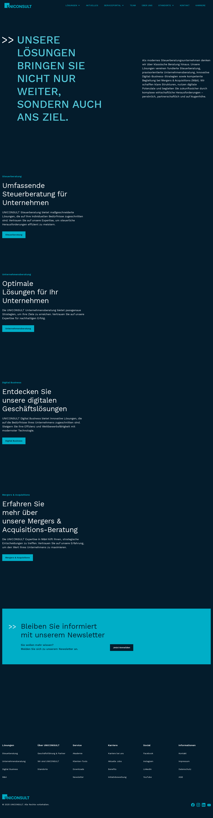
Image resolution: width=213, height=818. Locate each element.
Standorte (43, 769)
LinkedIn (147, 769)
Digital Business (13, 441)
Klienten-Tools (80, 761)
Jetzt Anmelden (121, 647)
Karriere (201, 5)
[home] (18, 5)
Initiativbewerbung (117, 777)
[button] (73, 5)
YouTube (147, 777)
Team (133, 5)
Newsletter (78, 777)
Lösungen (8, 745)
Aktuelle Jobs (115, 761)
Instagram (148, 761)
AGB (181, 777)
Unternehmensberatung (18, 328)
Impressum (184, 761)
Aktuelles (92, 5)
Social (146, 745)
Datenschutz (185, 769)
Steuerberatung (13, 235)
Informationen (187, 745)
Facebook (148, 753)
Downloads (78, 769)
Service (77, 745)
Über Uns (147, 5)
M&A (4, 777)
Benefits (112, 769)
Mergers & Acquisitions (17, 557)
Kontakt (185, 5)
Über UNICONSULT (48, 745)
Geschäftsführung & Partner (51, 753)
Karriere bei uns (116, 753)
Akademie (77, 753)
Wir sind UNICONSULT (48, 761)
